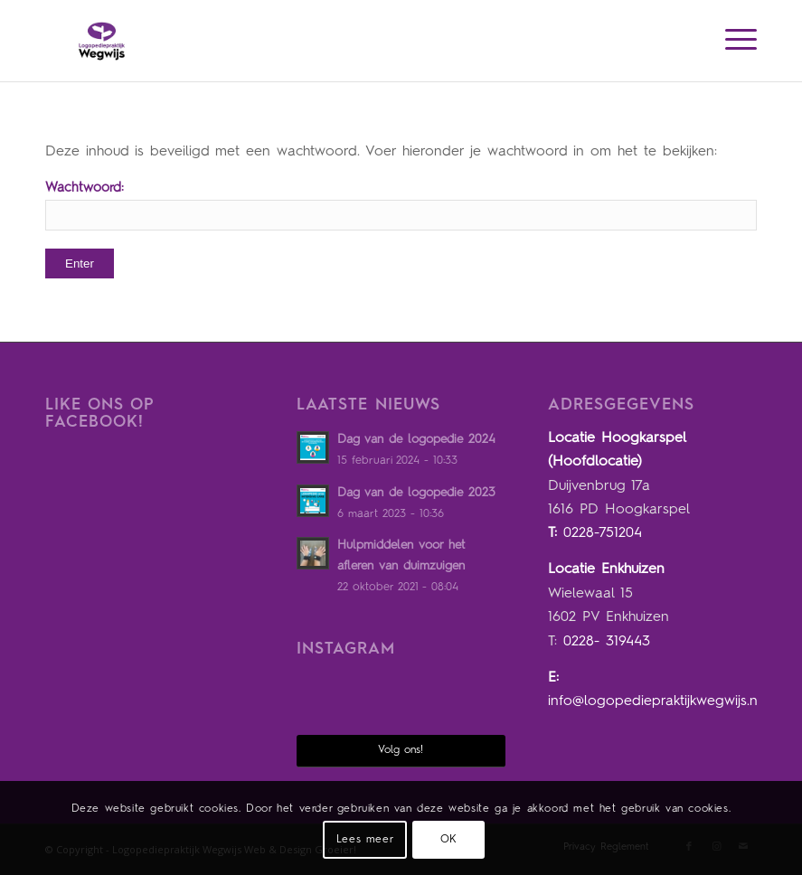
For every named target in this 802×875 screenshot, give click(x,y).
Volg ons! (400, 750)
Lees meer (364, 839)
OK (449, 839)
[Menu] (732, 40)
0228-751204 (602, 533)
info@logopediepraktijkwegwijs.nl (654, 701)
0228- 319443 (606, 642)
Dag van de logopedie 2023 (416, 493)
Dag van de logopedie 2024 (416, 440)
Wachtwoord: (401, 206)
